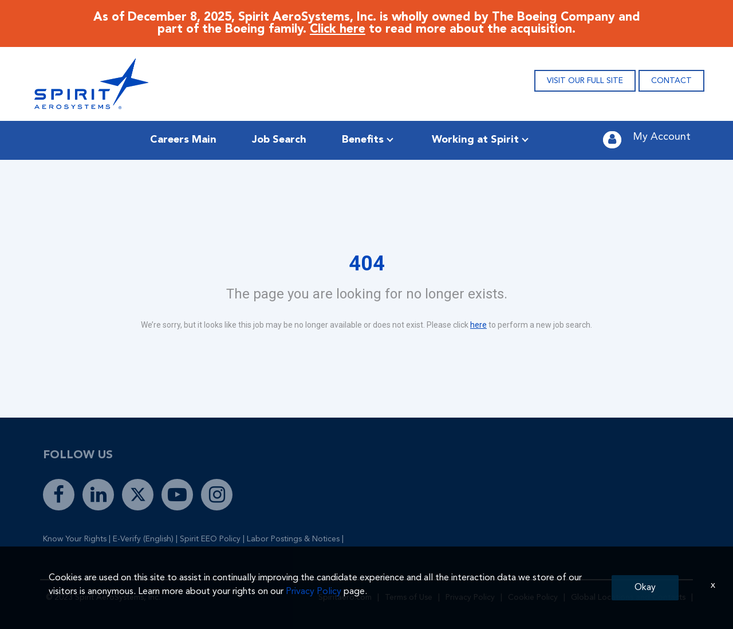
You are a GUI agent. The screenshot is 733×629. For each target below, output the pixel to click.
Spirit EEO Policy (210, 539)
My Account (662, 137)
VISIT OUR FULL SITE (585, 81)
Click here (337, 29)
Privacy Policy (470, 597)
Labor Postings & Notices (293, 539)
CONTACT (671, 81)
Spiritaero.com (345, 597)
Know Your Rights (75, 539)
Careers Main (183, 140)
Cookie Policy (533, 597)
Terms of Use (408, 597)
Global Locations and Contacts (628, 597)
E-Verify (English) (143, 539)
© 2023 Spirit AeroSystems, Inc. (103, 597)
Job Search (279, 140)
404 (367, 263)
